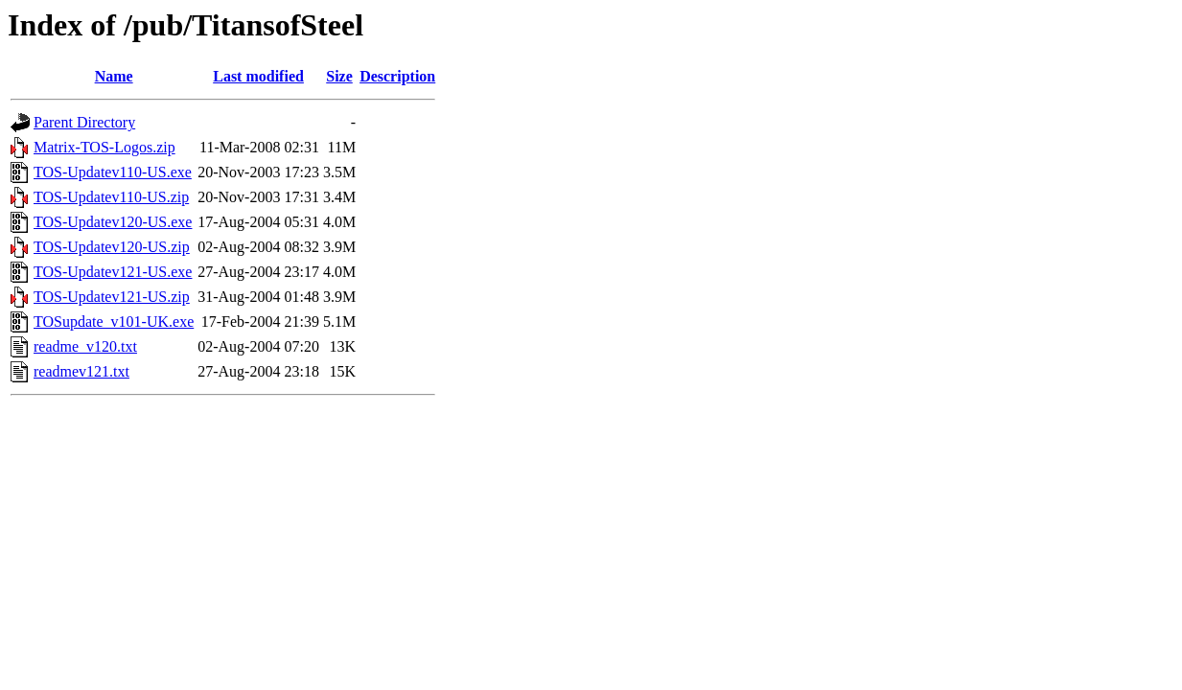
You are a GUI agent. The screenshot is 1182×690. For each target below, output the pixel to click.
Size (339, 76)
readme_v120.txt (85, 346)
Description (397, 76)
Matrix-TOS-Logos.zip (104, 147)
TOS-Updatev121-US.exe (113, 272)
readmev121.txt (81, 371)
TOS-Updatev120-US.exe (113, 222)
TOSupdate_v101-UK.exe (114, 321)
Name (114, 76)
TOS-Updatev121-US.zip (112, 296)
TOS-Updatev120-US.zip (112, 247)
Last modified (258, 76)
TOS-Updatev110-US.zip (111, 197)
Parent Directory (84, 122)
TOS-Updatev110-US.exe (113, 172)
